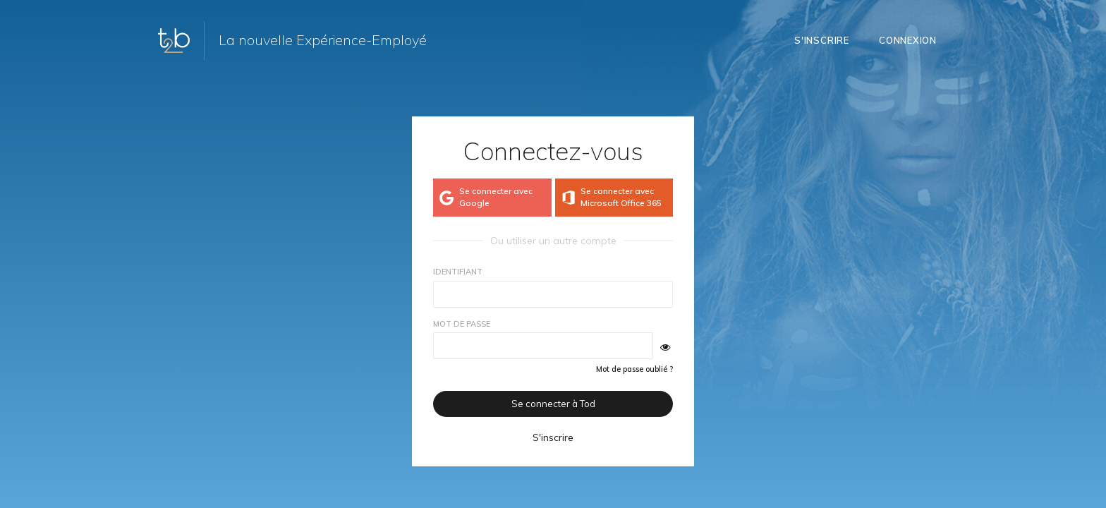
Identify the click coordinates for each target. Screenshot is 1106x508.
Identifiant (457, 272)
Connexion (908, 40)
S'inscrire (821, 40)
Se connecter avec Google (485, 197)
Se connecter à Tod (553, 403)
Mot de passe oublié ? (634, 369)
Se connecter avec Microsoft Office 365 (610, 197)
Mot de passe (461, 324)
